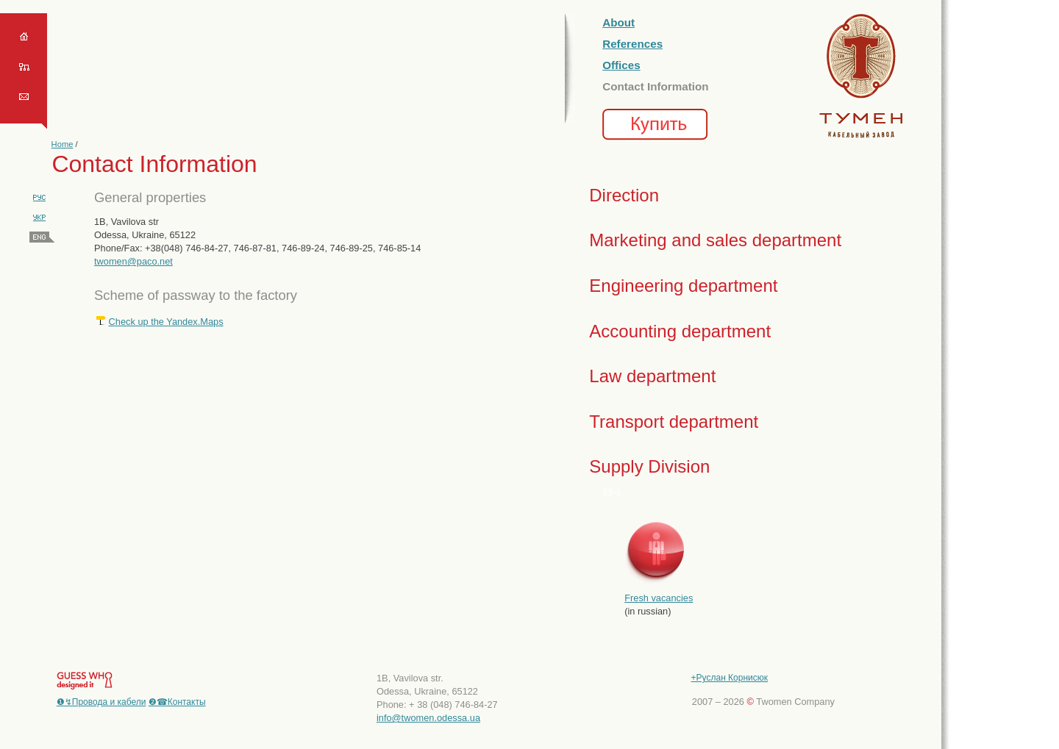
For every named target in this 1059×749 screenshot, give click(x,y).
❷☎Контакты (177, 702)
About (618, 22)
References (632, 43)
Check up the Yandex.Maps (166, 321)
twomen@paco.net (133, 261)
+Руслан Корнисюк (729, 678)
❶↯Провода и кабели (101, 702)
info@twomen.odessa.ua (428, 717)
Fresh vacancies (658, 597)
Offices (621, 65)
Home (62, 144)
